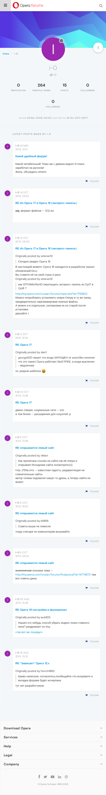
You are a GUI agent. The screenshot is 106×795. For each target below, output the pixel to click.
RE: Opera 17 (23, 344)
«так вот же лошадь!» (29, 632)
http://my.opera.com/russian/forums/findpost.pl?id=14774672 (53, 574)
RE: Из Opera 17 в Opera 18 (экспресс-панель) (46, 202)
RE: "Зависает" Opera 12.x (32, 663)
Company (11, 764)
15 (65, 85)
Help (7, 746)
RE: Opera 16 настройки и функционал (41, 609)
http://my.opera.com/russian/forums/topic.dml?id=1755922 (51, 293)
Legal (8, 755)
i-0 (17, 145)
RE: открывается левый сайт (34, 447)
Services (11, 737)
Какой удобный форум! (31, 156)
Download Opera (17, 728)
